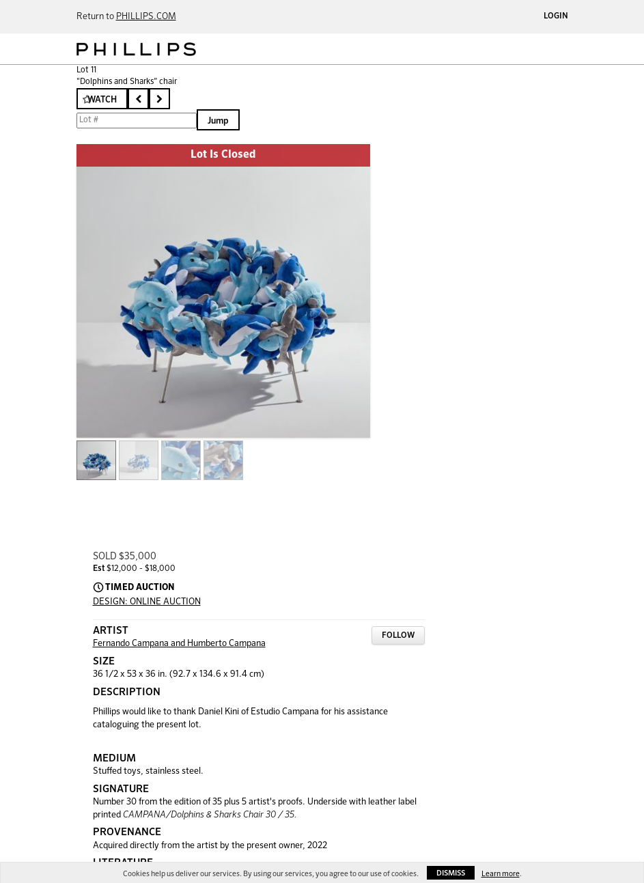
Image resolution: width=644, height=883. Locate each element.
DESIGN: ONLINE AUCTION (147, 602)
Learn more (500, 874)
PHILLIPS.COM (146, 16)
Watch (102, 100)
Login (556, 16)
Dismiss (450, 873)
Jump (218, 121)
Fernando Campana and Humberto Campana (179, 643)
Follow (398, 636)
